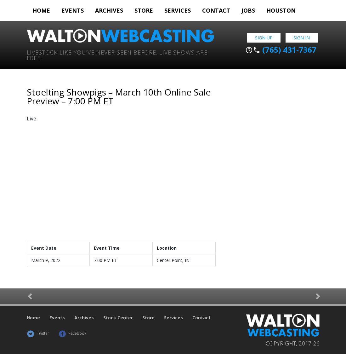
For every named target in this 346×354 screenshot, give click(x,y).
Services (177, 10)
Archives (109, 10)
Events (72, 10)
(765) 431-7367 (280, 50)
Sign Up (264, 38)
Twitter (38, 333)
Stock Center (118, 318)
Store (143, 10)
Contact (216, 10)
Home (41, 10)
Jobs (248, 10)
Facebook (72, 333)
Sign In (301, 38)
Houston (281, 10)
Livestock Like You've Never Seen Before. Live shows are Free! (117, 55)
